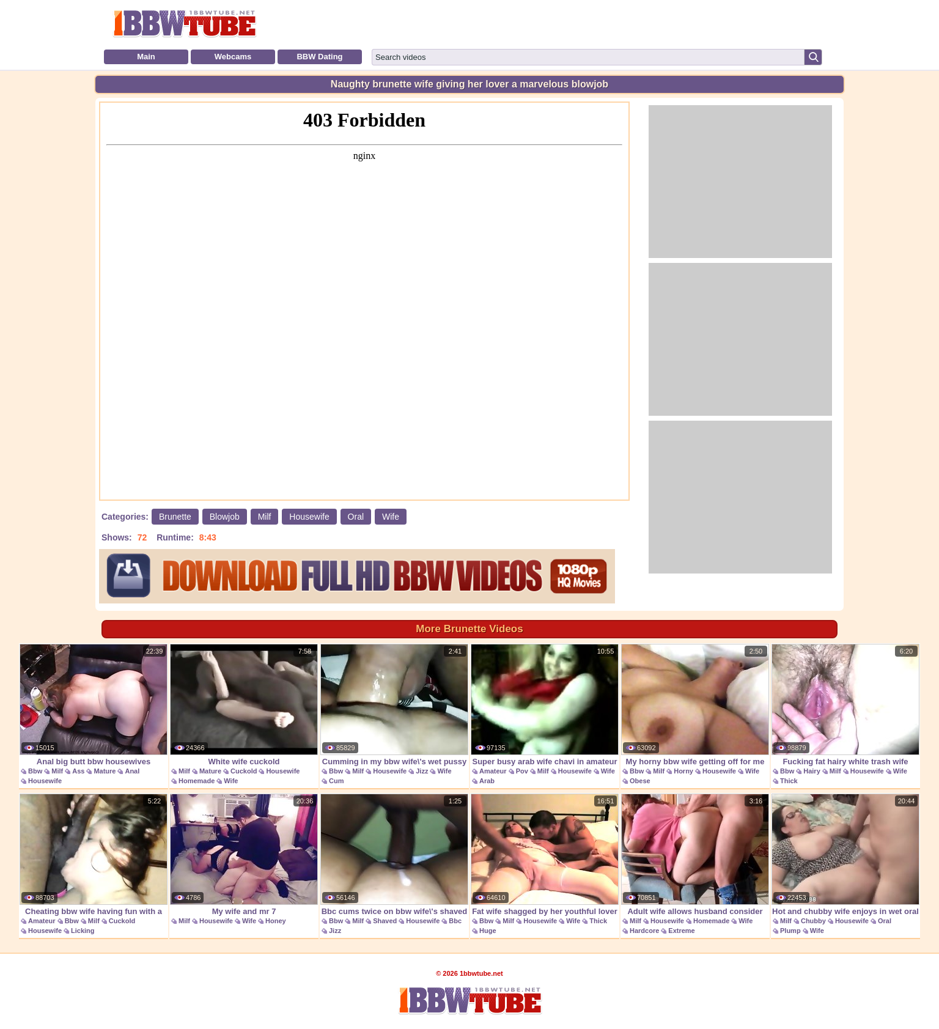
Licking (83, 930)
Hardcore (644, 930)
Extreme (681, 930)
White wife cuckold (244, 705)
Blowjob (225, 517)
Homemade (197, 780)
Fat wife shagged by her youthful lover (545, 855)
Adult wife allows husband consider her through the (695, 861)
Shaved (385, 920)
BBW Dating (319, 56)
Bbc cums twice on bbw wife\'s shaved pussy (394, 861)
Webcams (233, 56)
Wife (390, 517)
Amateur (493, 771)
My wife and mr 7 (244, 855)
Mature (105, 771)
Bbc (455, 920)
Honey (275, 920)
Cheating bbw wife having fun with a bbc (94, 861)
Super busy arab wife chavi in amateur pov (545, 711)
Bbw (35, 771)
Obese (640, 780)
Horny (683, 771)
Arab (487, 780)
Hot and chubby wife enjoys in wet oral (845, 855)
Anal (132, 771)
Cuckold (243, 771)
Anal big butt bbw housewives (94, 705)
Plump (790, 930)
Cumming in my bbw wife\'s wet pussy (394, 705)
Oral (356, 517)
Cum (336, 780)
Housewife (309, 517)
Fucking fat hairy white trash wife (845, 705)
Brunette (175, 517)
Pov (522, 771)
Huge (487, 930)
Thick (789, 780)
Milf (264, 517)
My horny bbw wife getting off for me (695, 705)
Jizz (422, 771)
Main (146, 56)
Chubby (813, 920)
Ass (78, 771)
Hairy (811, 771)
